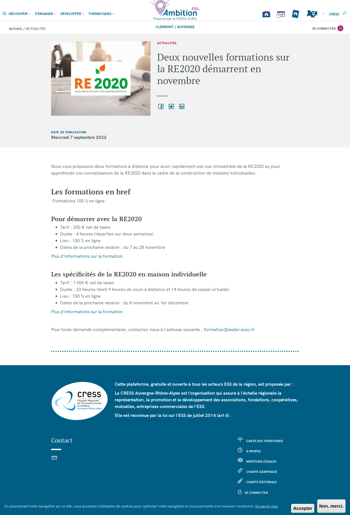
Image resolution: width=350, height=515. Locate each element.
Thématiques (99, 14)
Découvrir (18, 14)
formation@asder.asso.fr (229, 329)
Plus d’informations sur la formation (87, 256)
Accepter (302, 508)
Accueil (15, 29)
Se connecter (324, 29)
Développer (70, 14)
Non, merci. (331, 506)
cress (334, 14)
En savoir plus (266, 506)
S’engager (44, 14)
